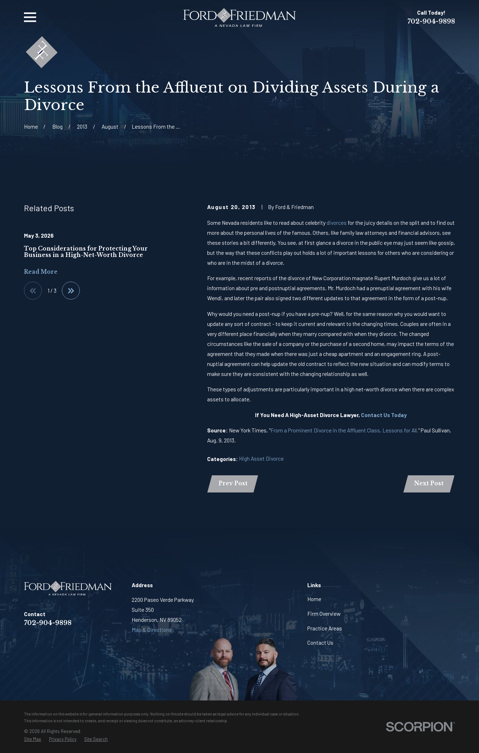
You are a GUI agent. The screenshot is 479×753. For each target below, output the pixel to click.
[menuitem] (32, 739)
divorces (337, 222)
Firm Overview (324, 613)
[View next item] (71, 290)
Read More (41, 271)
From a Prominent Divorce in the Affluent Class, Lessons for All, (344, 430)
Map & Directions (152, 629)
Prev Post (233, 483)
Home (314, 598)
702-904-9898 (431, 21)
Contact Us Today (384, 414)
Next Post (429, 483)
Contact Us (320, 642)
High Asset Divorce (261, 458)
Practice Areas (324, 628)
